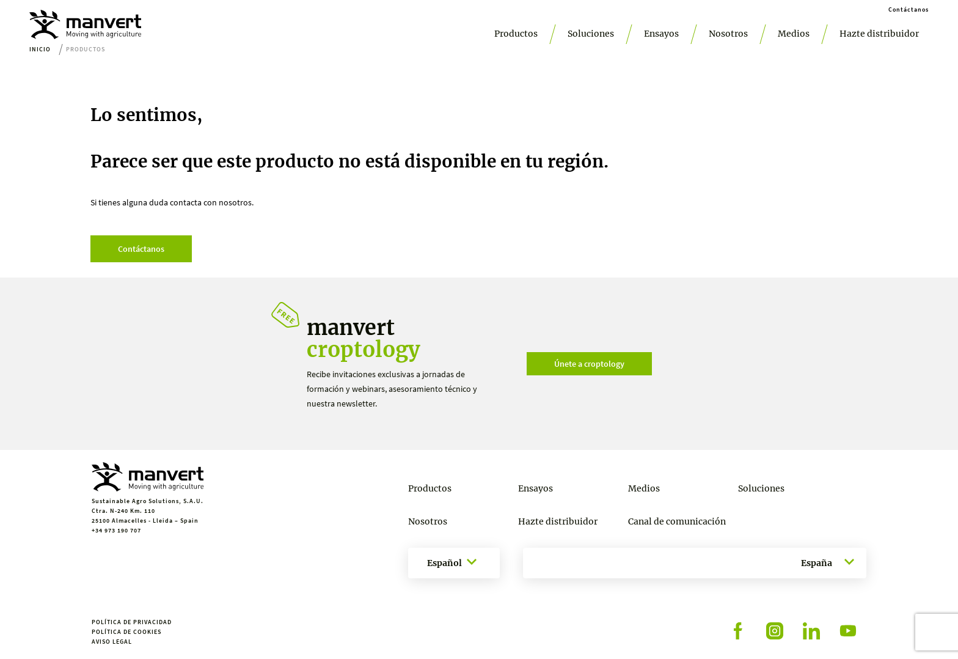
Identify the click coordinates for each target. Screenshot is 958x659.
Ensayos (661, 33)
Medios (794, 33)
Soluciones (591, 33)
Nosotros (728, 33)
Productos (516, 33)
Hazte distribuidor (879, 33)
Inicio (40, 49)
